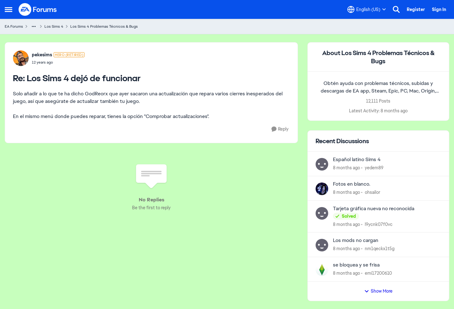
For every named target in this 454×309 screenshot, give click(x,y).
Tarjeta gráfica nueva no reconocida (373, 208)
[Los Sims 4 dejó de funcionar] (58, 62)
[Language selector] (367, 9)
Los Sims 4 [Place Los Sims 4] (53, 26)
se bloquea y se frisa (356, 265)
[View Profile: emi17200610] (322, 269)
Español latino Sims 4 (357, 159)
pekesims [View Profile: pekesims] (42, 55)
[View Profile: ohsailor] (322, 189)
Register (416, 9)
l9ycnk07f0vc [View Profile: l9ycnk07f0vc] (379, 224)
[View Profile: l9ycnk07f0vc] (322, 213)
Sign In (439, 9)
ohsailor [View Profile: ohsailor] (372, 192)
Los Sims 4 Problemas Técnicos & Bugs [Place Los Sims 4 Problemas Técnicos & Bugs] (104, 26)
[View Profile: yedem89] (322, 164)
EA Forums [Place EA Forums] (14, 26)
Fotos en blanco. (351, 184)
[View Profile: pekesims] (21, 58)
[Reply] (280, 129)
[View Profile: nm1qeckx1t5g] (322, 245)
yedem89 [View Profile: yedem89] (374, 168)
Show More (378, 291)
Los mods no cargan (355, 240)
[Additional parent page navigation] (34, 26)
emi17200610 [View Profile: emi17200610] (378, 273)
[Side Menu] (8, 9)
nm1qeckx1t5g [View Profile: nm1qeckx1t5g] (379, 248)
